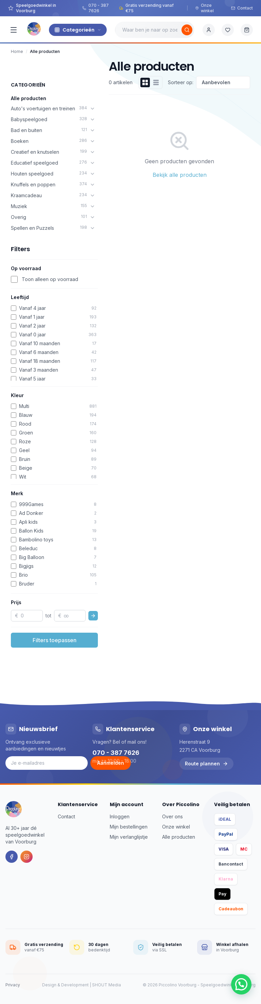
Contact (242, 8)
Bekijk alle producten (180, 174)
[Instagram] (26, 857)
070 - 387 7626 (95, 8)
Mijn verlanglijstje (129, 837)
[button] (241, 984)
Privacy (12, 984)
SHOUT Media (106, 984)
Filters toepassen (54, 640)
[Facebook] (11, 857)
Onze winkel (204, 8)
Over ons (172, 816)
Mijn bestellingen (128, 827)
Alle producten (28, 98)
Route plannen (206, 763)
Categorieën (77, 29)
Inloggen (119, 816)
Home (17, 51)
